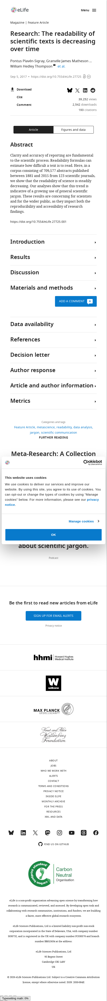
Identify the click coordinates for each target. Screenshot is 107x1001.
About (53, 760)
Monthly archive (53, 801)
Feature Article (38, 22)
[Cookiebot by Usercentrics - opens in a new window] (83, 462)
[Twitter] (35, 834)
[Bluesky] (11, 834)
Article (33, 130)
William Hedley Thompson (31, 66)
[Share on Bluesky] (69, 89)
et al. (62, 66)
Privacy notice (53, 626)
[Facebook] (96, 834)
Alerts (53, 776)
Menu (85, 10)
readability (64, 427)
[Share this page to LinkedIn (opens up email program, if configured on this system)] (85, 89)
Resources (53, 811)
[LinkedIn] (23, 834)
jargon (34, 432)
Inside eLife (53, 796)
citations (88, 110)
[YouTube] (72, 834)
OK (53, 534)
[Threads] (84, 834)
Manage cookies (81, 521)
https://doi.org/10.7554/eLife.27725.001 (38, 222)
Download (21, 89)
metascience (46, 427)
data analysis (82, 427)
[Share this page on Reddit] (92, 89)
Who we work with (54, 770)
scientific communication (59, 432)
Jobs (53, 765)
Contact (53, 781)
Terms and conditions (53, 786)
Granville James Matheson (67, 61)
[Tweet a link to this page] (77, 89)
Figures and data (73, 130)
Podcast (53, 558)
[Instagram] (59, 834)
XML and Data (53, 816)
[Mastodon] (48, 834)
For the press (53, 806)
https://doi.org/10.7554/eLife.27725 (56, 77)
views (88, 99)
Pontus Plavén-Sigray (27, 61)
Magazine (17, 22)
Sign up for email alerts (53, 616)
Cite (16, 97)
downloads (85, 104)
